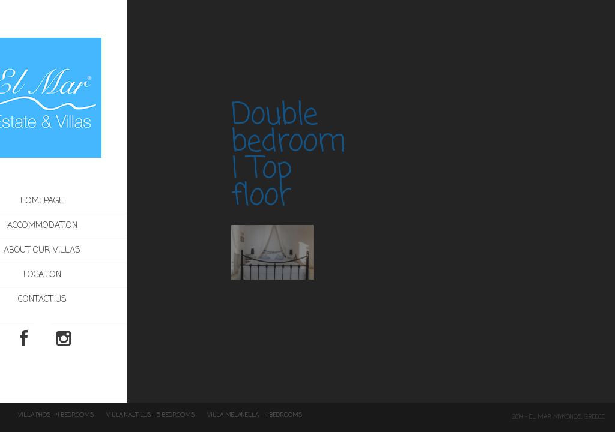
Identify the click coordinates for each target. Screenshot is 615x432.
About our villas (85, 250)
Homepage (85, 201)
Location (85, 275)
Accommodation (110, 226)
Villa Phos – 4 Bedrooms (56, 415)
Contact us (85, 299)
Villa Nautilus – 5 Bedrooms (150, 415)
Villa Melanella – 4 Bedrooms (254, 415)
